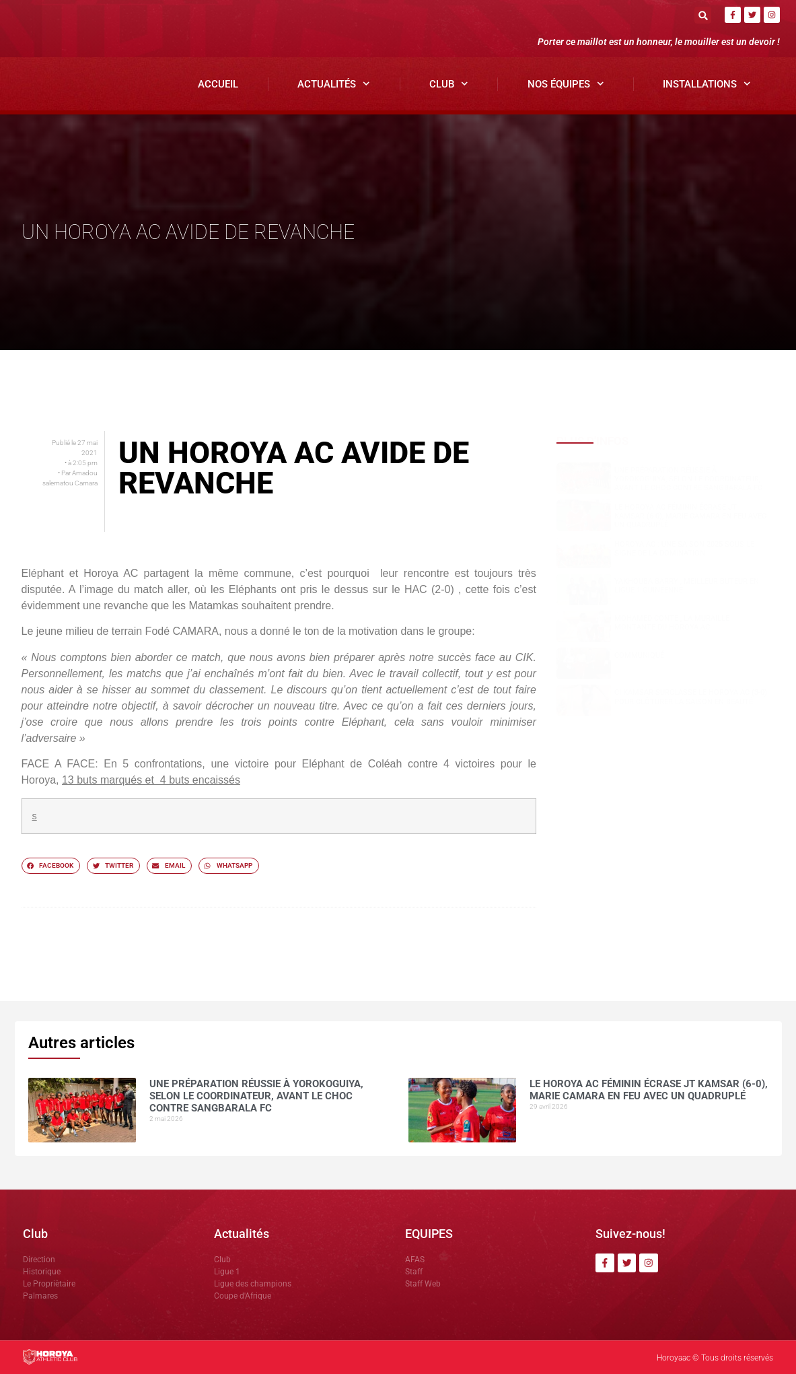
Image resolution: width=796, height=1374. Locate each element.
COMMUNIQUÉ (639, 655)
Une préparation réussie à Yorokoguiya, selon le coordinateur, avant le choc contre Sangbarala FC (688, 479)
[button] (702, 15)
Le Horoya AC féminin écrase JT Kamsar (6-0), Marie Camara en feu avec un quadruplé (690, 516)
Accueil (218, 84)
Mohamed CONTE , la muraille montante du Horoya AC (671, 622)
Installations (707, 83)
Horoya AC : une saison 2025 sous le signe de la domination (684, 548)
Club (448, 83)
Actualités (333, 83)
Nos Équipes (566, 83)
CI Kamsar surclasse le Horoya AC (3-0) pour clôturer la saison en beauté (690, 697)
